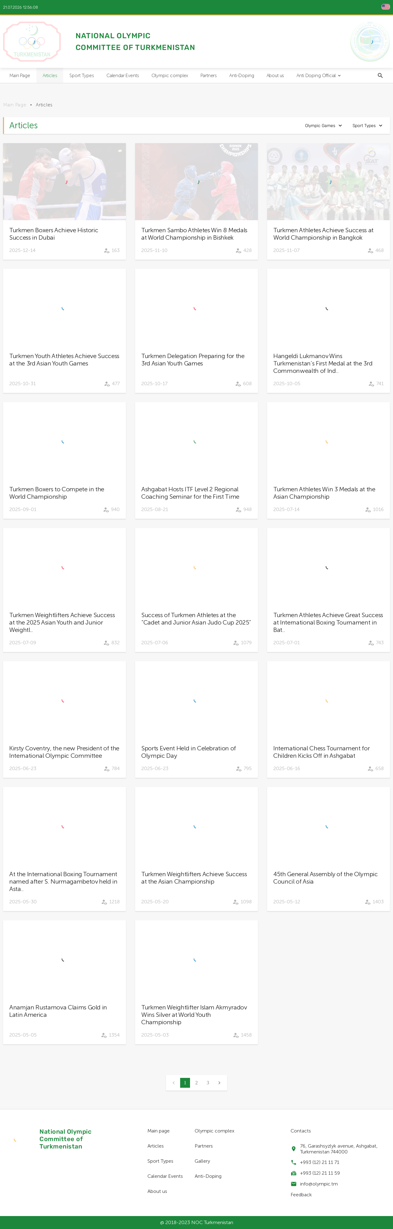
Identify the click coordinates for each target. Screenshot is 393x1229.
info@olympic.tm (319, 1184)
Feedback (301, 1195)
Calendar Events (122, 75)
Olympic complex (169, 75)
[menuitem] (19, 75)
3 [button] (208, 1082)
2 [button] (196, 1082)
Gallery (202, 1161)
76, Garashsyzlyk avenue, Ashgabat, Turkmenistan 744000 (339, 1149)
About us (275, 75)
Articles (50, 75)
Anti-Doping (241, 75)
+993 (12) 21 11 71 (319, 1162)
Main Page (19, 75)
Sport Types (81, 75)
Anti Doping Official (319, 75)
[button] (219, 1083)
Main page (158, 1131)
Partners (209, 75)
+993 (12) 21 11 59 (320, 1173)
